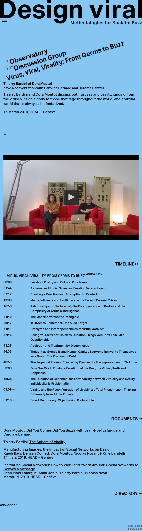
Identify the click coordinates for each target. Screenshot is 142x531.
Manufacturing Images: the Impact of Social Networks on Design (57, 449)
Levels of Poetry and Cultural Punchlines (58, 282)
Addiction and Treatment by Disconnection (60, 345)
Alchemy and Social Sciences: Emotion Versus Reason (68, 288)
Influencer (8, 505)
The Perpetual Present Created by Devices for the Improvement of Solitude (83, 362)
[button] (71, 197)
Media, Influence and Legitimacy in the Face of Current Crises (73, 300)
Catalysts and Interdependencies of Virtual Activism (67, 329)
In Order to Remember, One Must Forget (58, 323)
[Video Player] (71, 197)
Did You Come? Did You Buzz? (51, 430)
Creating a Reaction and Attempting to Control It (65, 294)
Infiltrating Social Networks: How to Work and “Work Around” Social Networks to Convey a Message (70, 467)
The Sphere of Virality (47, 441)
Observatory (28, 56)
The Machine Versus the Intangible (54, 317)
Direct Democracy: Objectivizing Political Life (62, 400)
